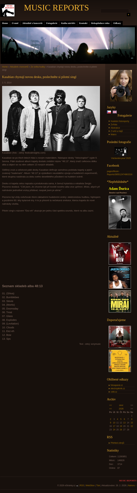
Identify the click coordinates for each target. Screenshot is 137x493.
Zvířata (114, 124)
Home (5, 23)
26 (121, 429)
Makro (113, 134)
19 (121, 426)
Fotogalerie (51, 23)
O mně (15, 23)
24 (114, 429)
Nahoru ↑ (132, 485)
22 (132, 426)
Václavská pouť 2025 (121, 158)
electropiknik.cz (118, 388)
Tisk (98, 485)
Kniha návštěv (68, 23)
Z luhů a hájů (117, 131)
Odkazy (117, 23)
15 (132, 422)
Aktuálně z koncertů (32, 23)
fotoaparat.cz (117, 385)
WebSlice (90, 485)
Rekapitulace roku (100, 23)
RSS (82, 485)
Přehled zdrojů (117, 443)
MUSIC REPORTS (56, 7)
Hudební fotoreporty (120, 121)
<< (110, 405)
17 (114, 426)
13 (124, 422)
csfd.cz (114, 392)
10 (114, 422)
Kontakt (83, 23)
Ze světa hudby (38, 67)
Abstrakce (115, 128)
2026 (121, 409)
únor (121, 405)
